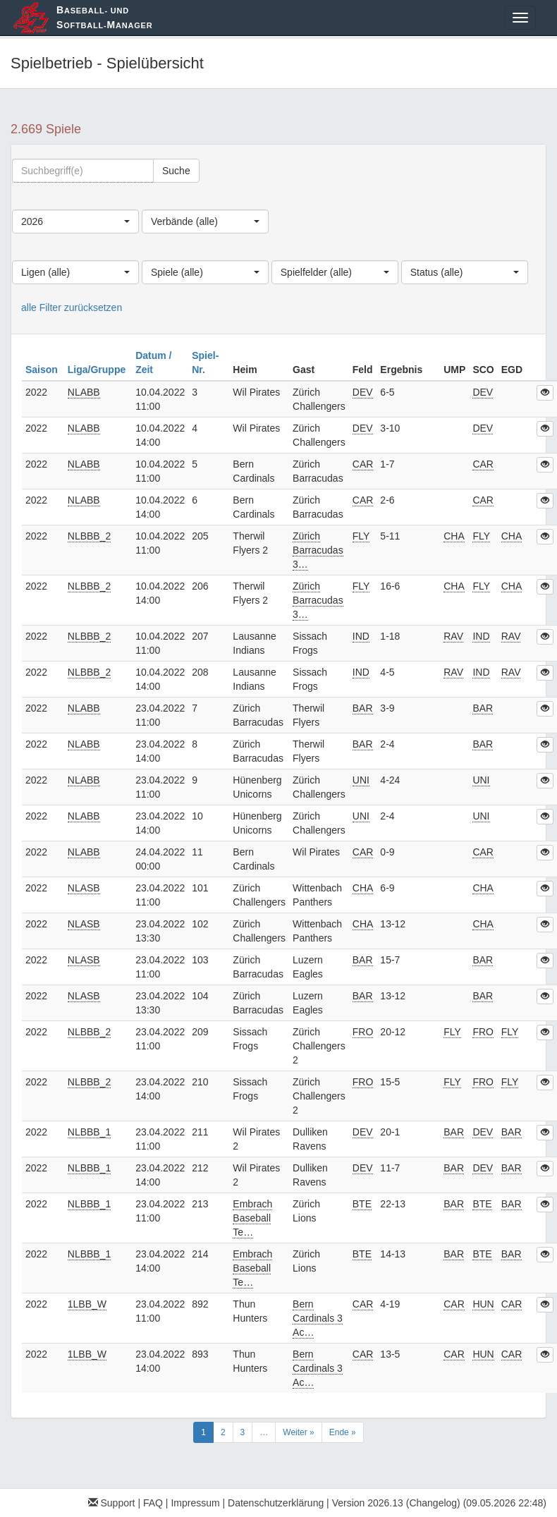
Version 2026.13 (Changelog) (396, 1503)
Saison (43, 369)
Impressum (195, 1503)
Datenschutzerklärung (276, 1503)
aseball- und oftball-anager (104, 17)
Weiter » (298, 1432)
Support (111, 1503)
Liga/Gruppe (98, 369)
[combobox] (75, 221)
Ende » (342, 1432)
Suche (176, 170)
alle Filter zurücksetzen (71, 307)
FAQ (153, 1503)
